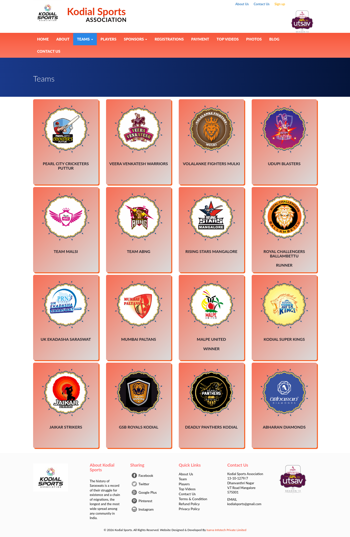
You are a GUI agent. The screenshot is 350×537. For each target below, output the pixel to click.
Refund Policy (189, 504)
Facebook (142, 475)
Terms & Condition (193, 499)
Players (109, 39)
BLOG (274, 39)
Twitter (140, 484)
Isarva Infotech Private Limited (226, 530)
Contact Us (262, 4)
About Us (242, 4)
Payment (200, 39)
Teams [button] (85, 39)
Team (183, 479)
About (62, 39)
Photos (254, 39)
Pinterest (142, 501)
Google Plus (144, 492)
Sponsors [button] (135, 39)
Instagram (143, 509)
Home (43, 39)
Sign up (280, 4)
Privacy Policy (189, 509)
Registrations (169, 39)
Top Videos (228, 39)
